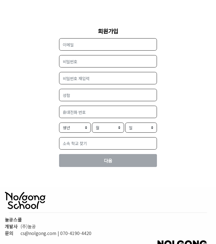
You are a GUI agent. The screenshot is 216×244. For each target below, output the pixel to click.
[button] (108, 143)
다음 (108, 160)
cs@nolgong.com (39, 233)
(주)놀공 (28, 226)
